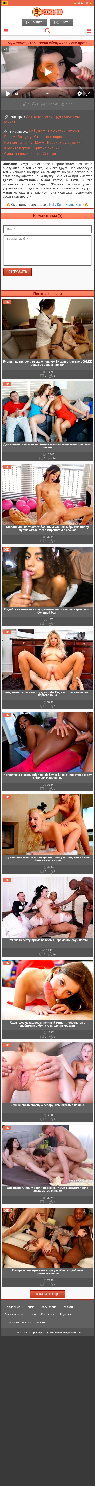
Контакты (48, 1314)
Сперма (49, 154)
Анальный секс (39, 116)
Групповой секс (68, 116)
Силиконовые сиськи (22, 154)
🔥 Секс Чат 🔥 (82, 2)
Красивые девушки (63, 142)
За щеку (25, 137)
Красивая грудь (17, 148)
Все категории (14, 1314)
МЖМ (40, 142)
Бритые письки (46, 148)
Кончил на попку (18, 142)
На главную (12, 1307)
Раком (9, 137)
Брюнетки (56, 131)
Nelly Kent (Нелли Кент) (66, 205)
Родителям (67, 1314)
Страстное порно (48, 137)
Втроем (74, 131)
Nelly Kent (37, 131)
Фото (32, 1314)
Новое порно (47, 1307)
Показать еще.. (47, 1294)
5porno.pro (38, 1332)
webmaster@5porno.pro (68, 1332)
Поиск (30, 1307)
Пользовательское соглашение (25, 1322)
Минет (9, 122)
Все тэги (67, 1307)
